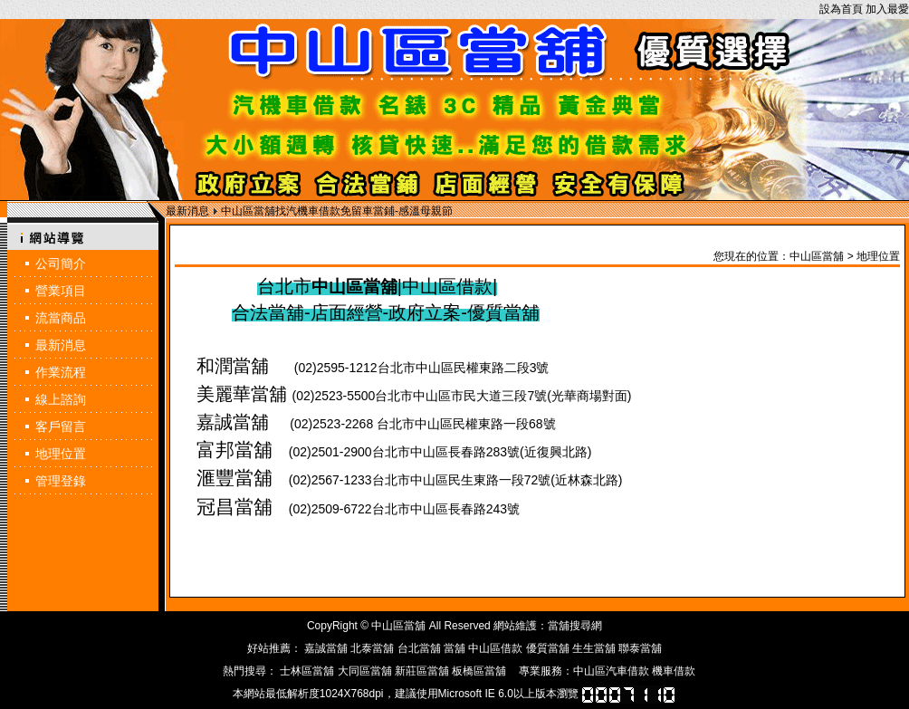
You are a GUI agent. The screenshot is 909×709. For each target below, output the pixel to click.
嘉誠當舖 (232, 422)
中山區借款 (495, 648)
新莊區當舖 (422, 671)
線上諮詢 (60, 399)
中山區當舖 (816, 256)
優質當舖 (547, 648)
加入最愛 (887, 9)
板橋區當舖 (479, 671)
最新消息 (60, 345)
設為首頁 (841, 9)
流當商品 (60, 318)
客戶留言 (60, 426)
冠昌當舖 (234, 507)
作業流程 (60, 372)
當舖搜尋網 (575, 625)
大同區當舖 (365, 671)
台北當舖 (419, 648)
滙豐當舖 (234, 478)
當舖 (454, 648)
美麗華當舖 (241, 394)
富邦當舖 (234, 450)
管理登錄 (60, 481)
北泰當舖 (372, 648)
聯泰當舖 (640, 648)
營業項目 (60, 290)
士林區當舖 (307, 671)
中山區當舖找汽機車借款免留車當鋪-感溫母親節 (337, 211)
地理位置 (60, 453)
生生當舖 (594, 648)
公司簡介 (60, 263)
